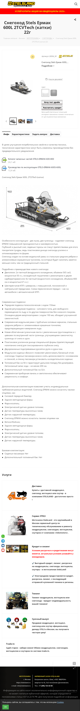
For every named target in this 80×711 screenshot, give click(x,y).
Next (36, 121)
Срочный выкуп (40, 619)
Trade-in (10, 643)
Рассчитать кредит (52, 107)
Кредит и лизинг (41, 546)
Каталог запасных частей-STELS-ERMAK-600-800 (31, 159)
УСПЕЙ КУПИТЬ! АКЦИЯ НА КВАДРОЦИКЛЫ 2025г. (40, 11)
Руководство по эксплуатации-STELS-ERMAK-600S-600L (34, 167)
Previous (6, 121)
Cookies (60, 702)
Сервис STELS (39, 516)
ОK (5, 707)
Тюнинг (36, 593)
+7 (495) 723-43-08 (46, 686)
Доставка (37, 486)
